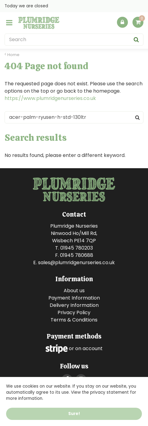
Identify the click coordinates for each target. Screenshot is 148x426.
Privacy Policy (74, 312)
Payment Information (74, 297)
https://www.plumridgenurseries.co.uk (50, 98)
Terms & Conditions (74, 319)
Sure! (74, 414)
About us (74, 290)
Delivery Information (74, 305)
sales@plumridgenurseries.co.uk (76, 262)
